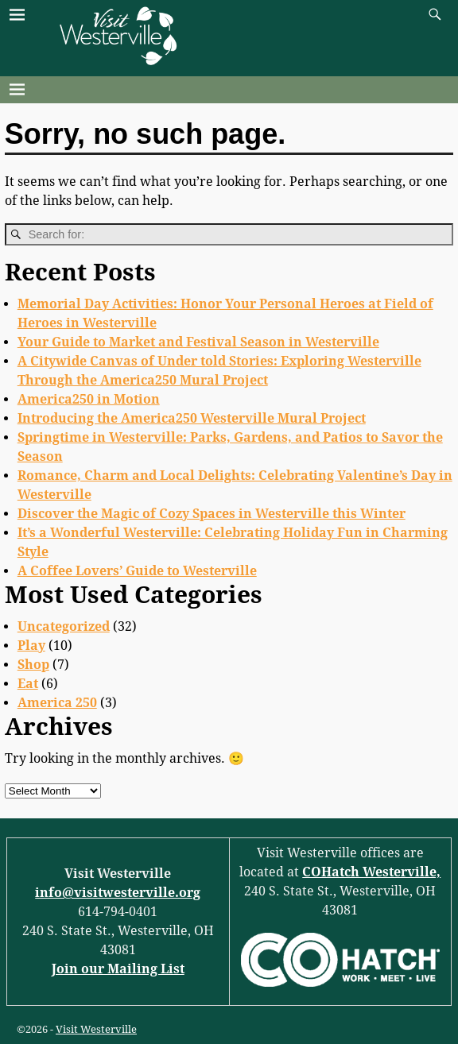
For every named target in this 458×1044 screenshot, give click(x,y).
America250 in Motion (88, 399)
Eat (27, 683)
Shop (33, 664)
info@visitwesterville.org (117, 892)
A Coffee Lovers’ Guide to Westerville (137, 570)
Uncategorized (63, 626)
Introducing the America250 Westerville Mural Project (191, 418)
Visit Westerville (96, 1029)
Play (31, 645)
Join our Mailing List (118, 968)
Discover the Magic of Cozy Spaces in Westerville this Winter (211, 513)
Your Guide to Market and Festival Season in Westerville (198, 342)
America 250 (57, 702)
